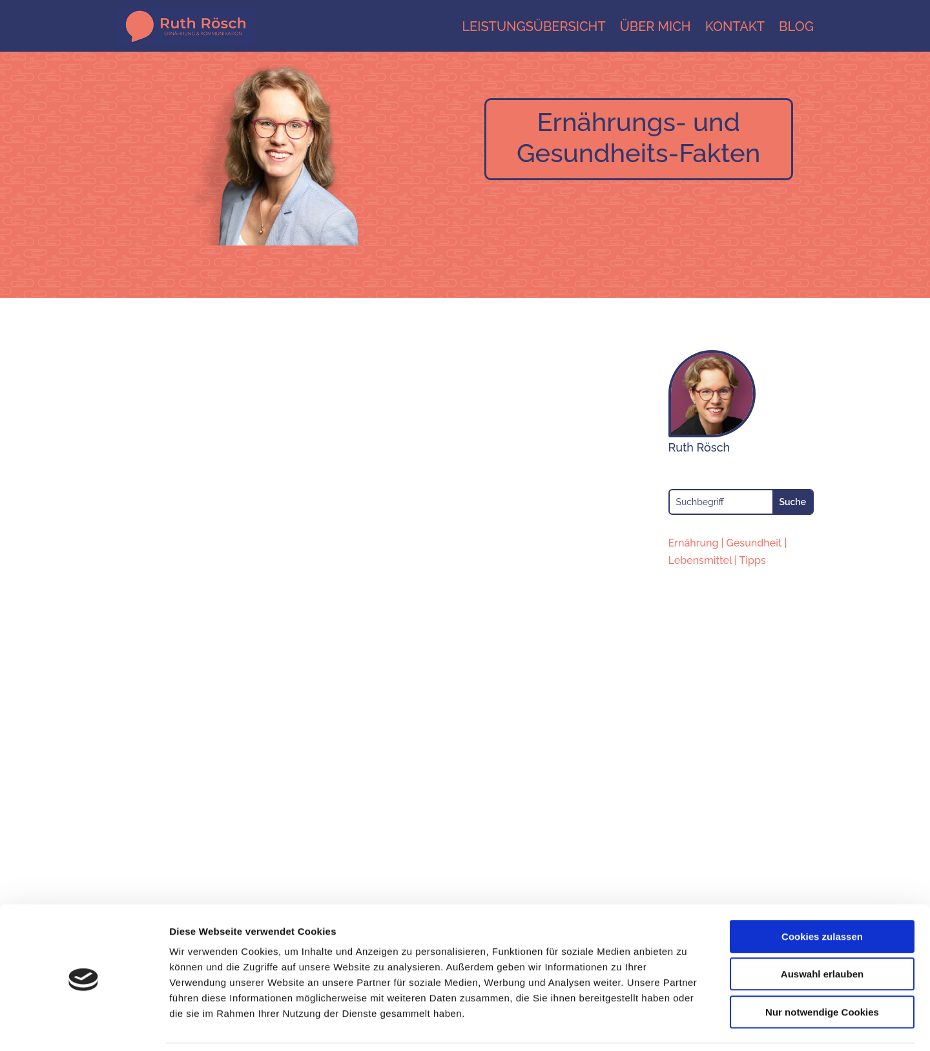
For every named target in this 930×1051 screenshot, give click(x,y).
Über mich (655, 26)
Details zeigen (686, 1025)
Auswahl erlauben (822, 931)
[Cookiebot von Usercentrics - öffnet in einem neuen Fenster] (83, 1025)
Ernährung (693, 543)
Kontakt (735, 26)
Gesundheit (753, 543)
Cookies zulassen (822, 893)
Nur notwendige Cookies (822, 968)
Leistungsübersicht (533, 26)
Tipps (752, 560)
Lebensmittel (700, 560)
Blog (796, 26)
